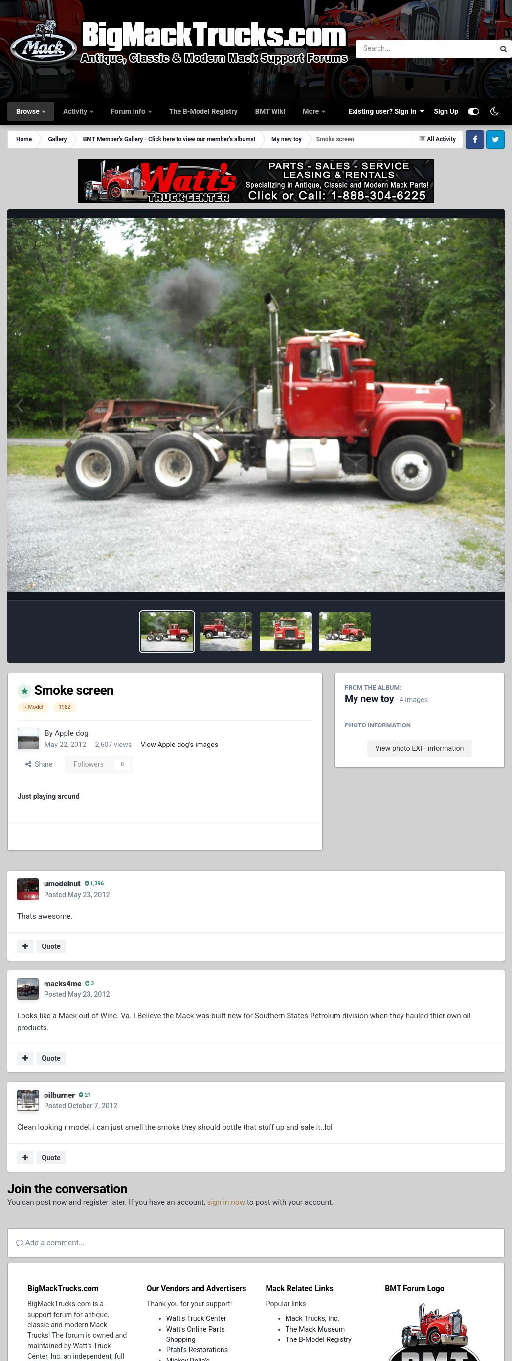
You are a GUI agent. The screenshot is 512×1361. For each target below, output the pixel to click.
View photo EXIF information (419, 748)
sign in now (226, 1202)
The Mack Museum (315, 1329)
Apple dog (72, 733)
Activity (76, 111)
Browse (28, 111)
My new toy (369, 698)
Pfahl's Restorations (197, 1350)
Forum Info (129, 111)
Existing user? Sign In (386, 111)
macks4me (62, 983)
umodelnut (62, 883)
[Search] (398, 49)
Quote (51, 946)
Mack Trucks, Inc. (313, 1318)
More (312, 111)
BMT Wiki (270, 111)
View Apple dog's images (179, 744)
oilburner (59, 1095)
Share (39, 764)
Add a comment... (50, 1242)
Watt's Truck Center (196, 1318)
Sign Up (446, 111)
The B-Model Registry (203, 111)
